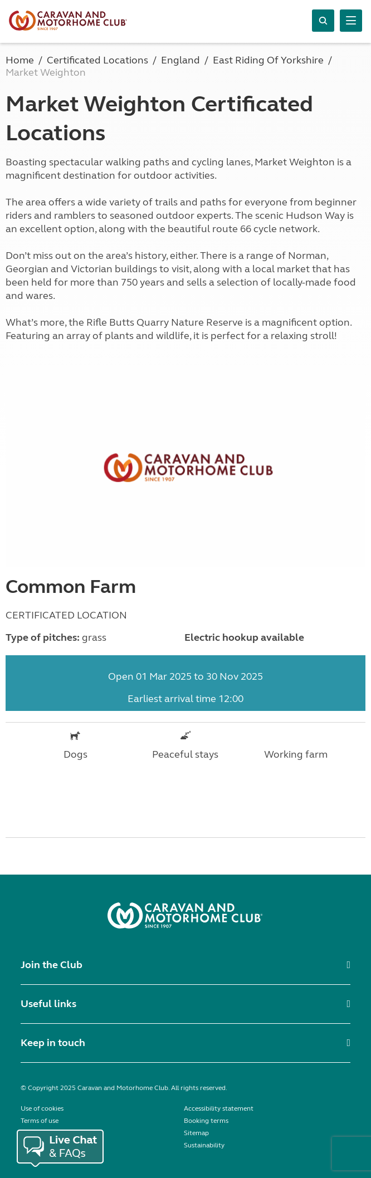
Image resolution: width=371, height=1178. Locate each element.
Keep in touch (53, 1043)
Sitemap (196, 1133)
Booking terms (206, 1121)
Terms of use (39, 1121)
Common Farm (71, 586)
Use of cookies (42, 1108)
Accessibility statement (218, 1108)
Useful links (48, 1004)
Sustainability (204, 1145)
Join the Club (51, 965)
